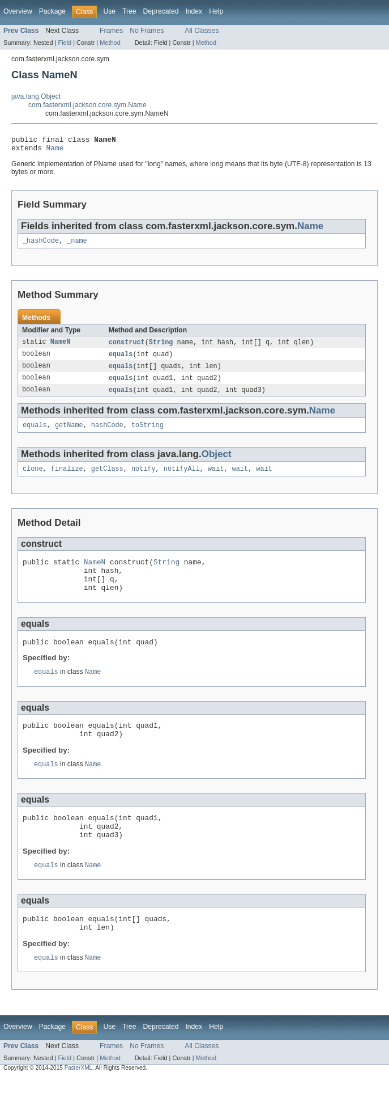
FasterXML (79, 1100)
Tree (129, 11)
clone (33, 478)
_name (77, 245)
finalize (67, 478)
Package (52, 11)
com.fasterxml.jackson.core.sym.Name (87, 105)
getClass (107, 478)
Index (193, 11)
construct (127, 347)
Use (109, 11)
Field (64, 42)
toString (147, 433)
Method (110, 42)
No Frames (147, 31)
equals (121, 359)
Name (55, 151)
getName (69, 433)
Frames (111, 31)
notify (143, 478)
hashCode (107, 433)
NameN (60, 347)
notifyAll (182, 478)
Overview (17, 11)
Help (216, 11)
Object (217, 462)
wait (216, 478)
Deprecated (161, 11)
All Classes (202, 31)
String (161, 347)
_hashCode (41, 245)
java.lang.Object (36, 96)
